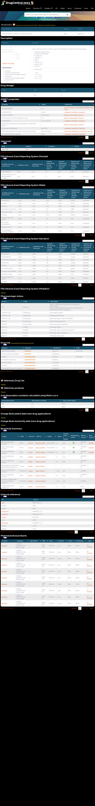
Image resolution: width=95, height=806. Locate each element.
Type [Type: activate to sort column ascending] (59, 436)
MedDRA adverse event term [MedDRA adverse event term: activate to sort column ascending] (8, 165)
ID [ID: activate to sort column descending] (2, 499)
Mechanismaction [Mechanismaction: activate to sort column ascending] (75, 436)
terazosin (4, 565)
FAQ (92, 8)
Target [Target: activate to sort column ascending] (4, 436)
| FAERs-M (40, 25)
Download (77, 8)
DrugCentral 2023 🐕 (20, 2)
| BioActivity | (53, 25)
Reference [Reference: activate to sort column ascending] (68, 104)
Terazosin (4, 545)
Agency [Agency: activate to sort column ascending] (28, 146)
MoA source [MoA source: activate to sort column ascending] (91, 436)
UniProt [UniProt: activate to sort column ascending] (38, 436)
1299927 (3, 517)
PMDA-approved (58, 17)
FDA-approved (40, 17)
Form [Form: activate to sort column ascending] (51, 541)
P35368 (30, 443)
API (56, 8)
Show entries (5, 101)
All (35, 17)
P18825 (30, 461)
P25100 (30, 452)
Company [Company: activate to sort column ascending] (51, 146)
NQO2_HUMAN (40, 466)
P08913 (30, 475)
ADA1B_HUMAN (40, 443)
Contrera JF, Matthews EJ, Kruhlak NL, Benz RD (78, 131)
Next (91, 137)
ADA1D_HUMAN (40, 452)
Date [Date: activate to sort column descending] (3, 146)
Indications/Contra (29, 25)
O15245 (30, 471)
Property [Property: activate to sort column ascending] (5, 104)
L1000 (86, 8)
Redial (63, 8)
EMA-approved (48, 17)
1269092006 (5, 511)
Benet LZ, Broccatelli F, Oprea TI (74, 115)
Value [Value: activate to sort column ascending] (44, 104)
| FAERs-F (36, 25)
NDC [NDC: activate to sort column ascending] (43, 541)
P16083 (30, 466)
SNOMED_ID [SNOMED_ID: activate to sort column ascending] (57, 348)
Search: (86, 101)
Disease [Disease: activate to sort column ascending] (4, 348)
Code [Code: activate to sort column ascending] (25, 301)
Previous (81, 137)
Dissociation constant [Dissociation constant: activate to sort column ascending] (39, 400)
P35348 (30, 447)
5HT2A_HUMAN (40, 486)
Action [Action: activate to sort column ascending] (49, 436)
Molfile (4, 63)
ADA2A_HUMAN (40, 475)
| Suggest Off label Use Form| (17, 343)
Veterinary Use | (20, 25)
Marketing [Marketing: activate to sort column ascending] (79, 541)
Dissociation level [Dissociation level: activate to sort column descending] (8, 400)
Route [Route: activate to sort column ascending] (70, 541)
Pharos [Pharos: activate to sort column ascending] (31, 436)
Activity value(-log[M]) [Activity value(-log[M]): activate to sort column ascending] (65, 436)
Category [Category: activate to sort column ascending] (20, 541)
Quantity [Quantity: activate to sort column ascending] (61, 541)
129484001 (4, 514)
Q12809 (30, 481)
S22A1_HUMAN (40, 471)
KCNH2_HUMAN (40, 481)
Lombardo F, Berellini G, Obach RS (74, 112)
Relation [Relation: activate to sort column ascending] (28, 348)
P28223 (30, 486)
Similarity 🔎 (49, 8)
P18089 (30, 457)
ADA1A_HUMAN (40, 447)
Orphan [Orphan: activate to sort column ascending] (76, 146)
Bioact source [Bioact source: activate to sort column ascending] (83, 436)
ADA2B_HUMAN (40, 457)
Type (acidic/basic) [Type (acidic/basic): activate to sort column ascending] (69, 400)
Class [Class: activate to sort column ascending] (22, 436)
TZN (2, 502)
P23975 (54, 19)
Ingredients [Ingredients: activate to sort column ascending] (34, 541)
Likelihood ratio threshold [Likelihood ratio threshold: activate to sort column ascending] (37, 165)
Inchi (8, 63)
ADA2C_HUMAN (40, 461)
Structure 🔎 (37, 8)
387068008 (4, 523)
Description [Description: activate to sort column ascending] (54, 301)
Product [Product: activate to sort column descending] (4, 541)
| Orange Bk (46, 25)
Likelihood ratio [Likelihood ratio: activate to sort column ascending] (23, 165)
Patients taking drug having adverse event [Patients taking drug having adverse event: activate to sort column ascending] (50, 165)
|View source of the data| (28, 343)
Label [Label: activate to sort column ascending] (89, 541)
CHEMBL (91, 443)
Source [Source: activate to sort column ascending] (35, 499)
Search (28, 8)
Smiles (12, 63)
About (69, 8)
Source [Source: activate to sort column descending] (4, 301)
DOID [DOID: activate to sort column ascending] (78, 348)
